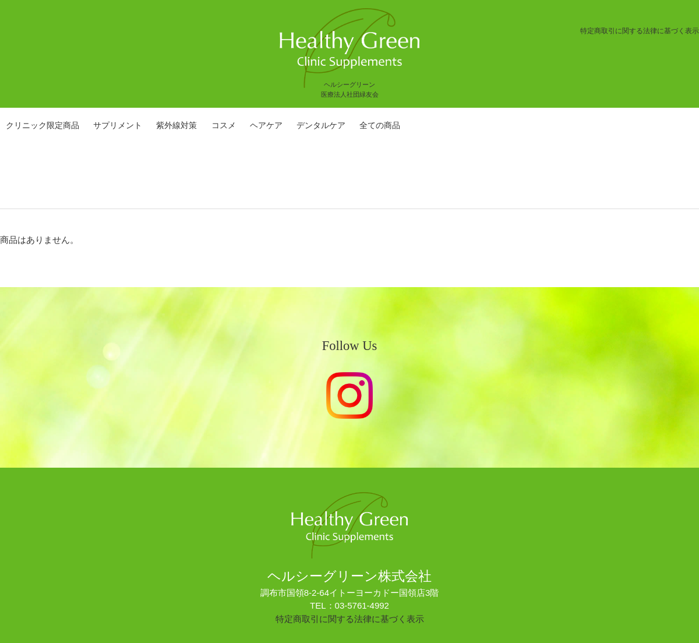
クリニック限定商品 (42, 125)
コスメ (223, 125)
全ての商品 (379, 125)
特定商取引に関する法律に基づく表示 (639, 31)
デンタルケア (320, 125)
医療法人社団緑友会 (350, 94)
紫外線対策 (176, 125)
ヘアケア (266, 125)
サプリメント (117, 125)
